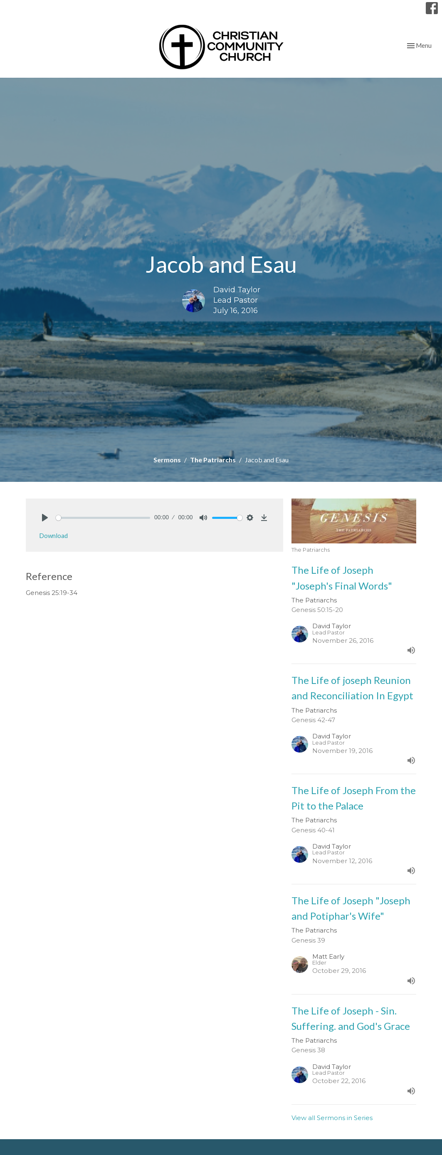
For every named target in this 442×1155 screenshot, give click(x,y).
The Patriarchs (213, 460)
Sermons (167, 460)
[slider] (103, 518)
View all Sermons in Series (332, 1118)
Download (53, 535)
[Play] (45, 517)
